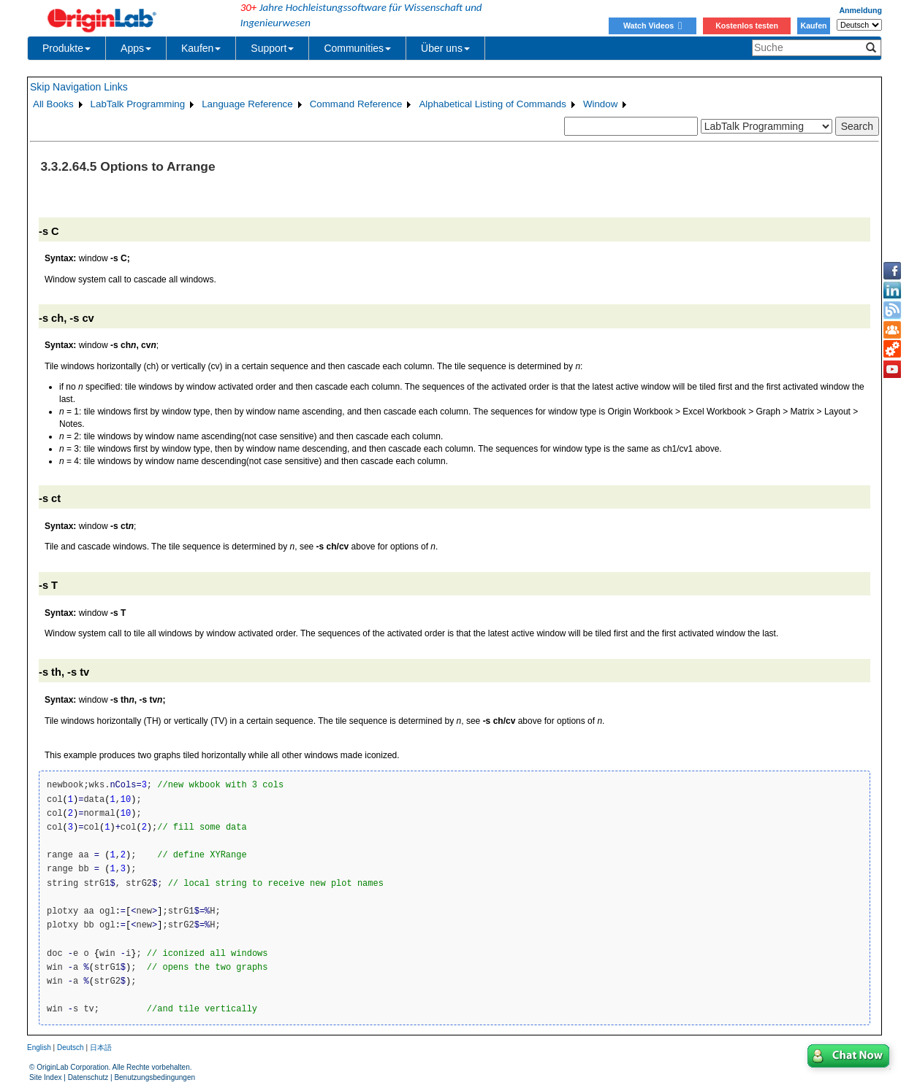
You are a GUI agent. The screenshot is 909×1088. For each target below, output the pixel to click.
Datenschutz (88, 1077)
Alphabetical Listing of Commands (492, 104)
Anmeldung (860, 10)
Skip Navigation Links (79, 87)
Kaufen (813, 25)
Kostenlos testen (746, 25)
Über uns (445, 48)
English (39, 1047)
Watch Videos (652, 25)
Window (600, 104)
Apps (136, 48)
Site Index (45, 1077)
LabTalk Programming (138, 104)
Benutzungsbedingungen (154, 1077)
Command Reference (356, 104)
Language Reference (247, 104)
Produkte (66, 48)
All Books (53, 104)
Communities (357, 48)
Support (272, 48)
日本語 (101, 1047)
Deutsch (70, 1047)
